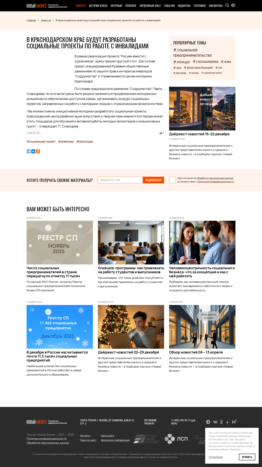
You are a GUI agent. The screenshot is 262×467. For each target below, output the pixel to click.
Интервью (116, 6)
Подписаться (153, 180)
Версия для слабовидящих (115, 440)
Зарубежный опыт (150, 6)
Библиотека (216, 6)
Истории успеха (98, 6)
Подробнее (216, 457)
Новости (81, 6)
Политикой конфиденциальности (215, 181)
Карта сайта (107, 435)
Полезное (130, 6)
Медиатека (184, 6)
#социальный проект (41, 141)
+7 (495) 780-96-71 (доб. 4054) (183, 421)
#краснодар (84, 141)
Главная (31, 20)
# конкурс (181, 62)
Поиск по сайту (88, 440)
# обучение (179, 72)
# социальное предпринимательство (192, 52)
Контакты (85, 435)
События (169, 6)
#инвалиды (66, 141)
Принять (247, 457)
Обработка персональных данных (48, 443)
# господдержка (205, 61)
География (200, 6)
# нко (218, 67)
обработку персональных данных (215, 178)
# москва (194, 72)
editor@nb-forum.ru (150, 421)
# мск (177, 67)
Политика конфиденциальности (47, 438)
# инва (226, 61)
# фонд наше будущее (198, 67)
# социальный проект (211, 72)
